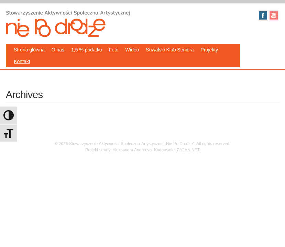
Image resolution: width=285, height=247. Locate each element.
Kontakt (22, 61)
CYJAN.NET (188, 150)
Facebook (263, 15)
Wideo (132, 49)
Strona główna (29, 49)
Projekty (209, 49)
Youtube (274, 15)
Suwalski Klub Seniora (170, 49)
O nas (58, 49)
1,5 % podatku (86, 49)
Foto (114, 49)
